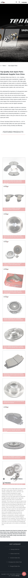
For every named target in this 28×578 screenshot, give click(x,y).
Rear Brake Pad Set (5, 536)
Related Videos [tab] (17, 479)
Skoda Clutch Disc (15, 553)
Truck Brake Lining (11, 535)
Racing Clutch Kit (15, 549)
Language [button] (24, 2)
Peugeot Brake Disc (15, 566)
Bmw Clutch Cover (5, 532)
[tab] (4, 479)
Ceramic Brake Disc (15, 557)
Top (24, 574)
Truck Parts (3, 535)
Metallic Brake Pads (15, 532)
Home (4, 65)
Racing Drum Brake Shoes (19, 533)
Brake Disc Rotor (22, 530)
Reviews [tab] (7, 483)
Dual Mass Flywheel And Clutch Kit (9, 530)
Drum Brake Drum (21, 535)
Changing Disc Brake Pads (15, 562)
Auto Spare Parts (12, 65)
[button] (16, 2)
